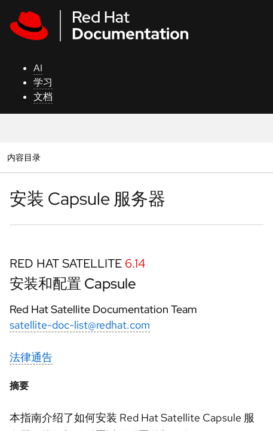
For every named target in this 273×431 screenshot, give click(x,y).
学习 (43, 82)
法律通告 (31, 357)
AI (37, 68)
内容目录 (24, 157)
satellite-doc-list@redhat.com (80, 325)
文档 (43, 96)
